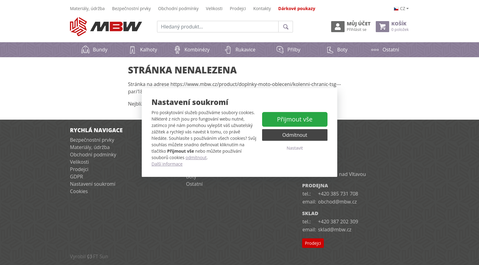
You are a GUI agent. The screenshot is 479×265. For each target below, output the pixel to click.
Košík (392, 26)
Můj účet (351, 26)
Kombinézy (191, 49)
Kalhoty (142, 49)
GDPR (76, 176)
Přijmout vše (295, 119)
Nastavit (295, 148)
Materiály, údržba (87, 8)
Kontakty (262, 8)
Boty (336, 49)
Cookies (79, 191)
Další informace (167, 164)
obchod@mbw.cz (337, 201)
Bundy (94, 49)
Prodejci (238, 8)
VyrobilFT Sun (89, 256)
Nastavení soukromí (92, 184)
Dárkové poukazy (296, 8)
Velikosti (214, 8)
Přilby (288, 49)
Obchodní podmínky (178, 8)
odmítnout (196, 157)
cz (399, 8)
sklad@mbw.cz (334, 229)
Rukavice (240, 49)
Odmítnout (294, 135)
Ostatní (385, 49)
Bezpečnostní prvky (131, 8)
